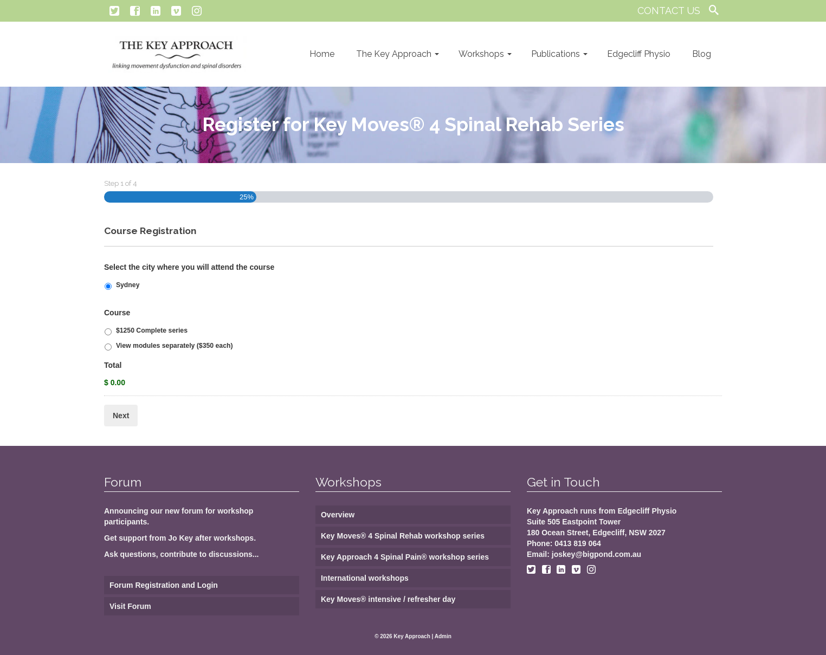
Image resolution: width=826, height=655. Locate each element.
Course (117, 312)
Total (112, 365)
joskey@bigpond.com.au (596, 554)
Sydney (128, 285)
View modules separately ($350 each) (174, 345)
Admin (443, 636)
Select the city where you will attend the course (189, 267)
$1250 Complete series (152, 330)
